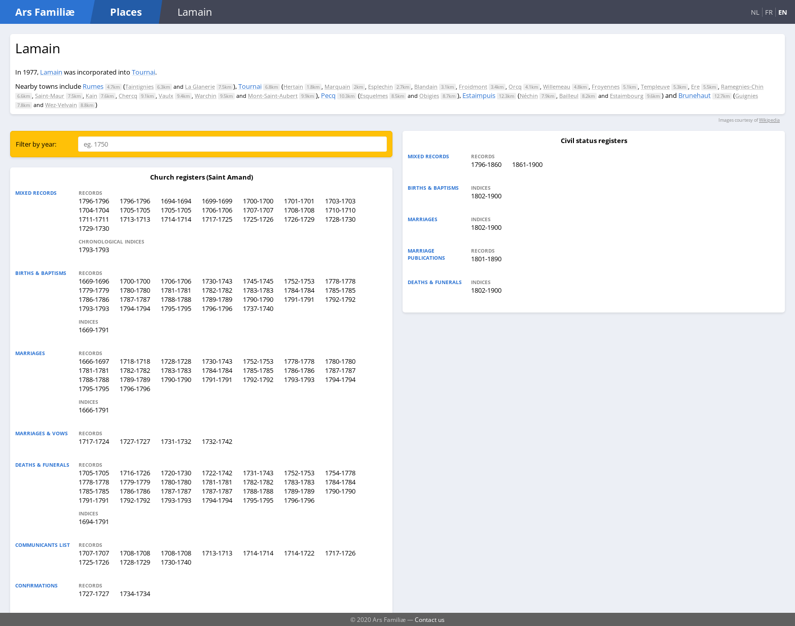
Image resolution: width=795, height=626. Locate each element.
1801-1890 (486, 258)
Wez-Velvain (61, 105)
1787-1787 (135, 299)
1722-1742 (217, 472)
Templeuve (655, 86)
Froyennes (606, 86)
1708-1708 (299, 210)
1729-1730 (94, 228)
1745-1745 (258, 281)
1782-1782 (217, 290)
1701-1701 (299, 200)
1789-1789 (217, 299)
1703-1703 (340, 200)
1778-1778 (340, 281)
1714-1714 (176, 219)
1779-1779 (94, 290)
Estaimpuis (478, 95)
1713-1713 (135, 219)
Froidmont (473, 86)
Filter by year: (36, 144)
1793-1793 (94, 249)
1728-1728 (176, 361)
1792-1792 (340, 299)
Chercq (128, 95)
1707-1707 (258, 210)
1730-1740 (176, 562)
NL (755, 12)
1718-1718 (135, 361)
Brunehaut (694, 95)
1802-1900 (486, 195)
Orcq (515, 86)
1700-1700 (258, 200)
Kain (91, 95)
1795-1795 (176, 308)
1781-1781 (176, 290)
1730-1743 (217, 281)
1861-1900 (527, 164)
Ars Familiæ (45, 12)
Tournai (143, 72)
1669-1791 (94, 329)
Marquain (337, 86)
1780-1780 (135, 290)
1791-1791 (299, 299)
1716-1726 (135, 472)
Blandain (426, 86)
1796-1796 (94, 200)
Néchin (529, 95)
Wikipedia (769, 120)
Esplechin (380, 86)
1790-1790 (258, 299)
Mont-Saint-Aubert (273, 95)
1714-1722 (299, 553)
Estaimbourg (626, 95)
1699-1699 (217, 200)
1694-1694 (176, 200)
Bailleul (569, 95)
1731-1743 (258, 472)
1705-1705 (135, 210)
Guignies (746, 95)
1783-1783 (258, 290)
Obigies (429, 95)
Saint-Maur (49, 95)
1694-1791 (94, 521)
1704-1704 (94, 210)
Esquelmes (374, 95)
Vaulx (166, 95)
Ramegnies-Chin (742, 86)
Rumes (93, 86)
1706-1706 (217, 210)
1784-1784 (299, 290)
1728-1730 (340, 219)
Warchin (205, 95)
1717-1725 (217, 219)
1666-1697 (94, 361)
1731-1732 (176, 441)
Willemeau (556, 86)
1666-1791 (94, 409)
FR (769, 12)
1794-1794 (135, 308)
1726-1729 (299, 219)
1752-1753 (299, 281)
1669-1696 (94, 281)
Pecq (328, 95)
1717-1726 (340, 553)
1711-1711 (94, 219)
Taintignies (139, 86)
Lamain (51, 72)
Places (126, 12)
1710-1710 (340, 210)
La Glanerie (200, 86)
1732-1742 (217, 441)
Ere (695, 86)
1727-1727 (135, 441)
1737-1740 (258, 308)
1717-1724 (94, 441)
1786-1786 (94, 299)
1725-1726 (258, 219)
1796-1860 (486, 164)
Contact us (430, 619)
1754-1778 (340, 472)
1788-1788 (176, 299)
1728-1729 (135, 562)
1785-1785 (340, 290)
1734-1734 (135, 593)
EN (782, 12)
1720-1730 (176, 472)
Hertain (293, 86)
